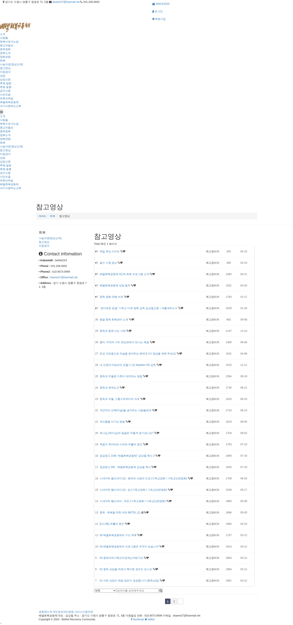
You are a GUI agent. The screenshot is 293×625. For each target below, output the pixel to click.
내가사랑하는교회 (10, 105)
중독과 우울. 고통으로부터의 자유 (120, 398)
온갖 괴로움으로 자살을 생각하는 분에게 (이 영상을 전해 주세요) (138, 353)
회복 (2, 60)
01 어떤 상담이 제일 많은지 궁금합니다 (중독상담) (130, 580)
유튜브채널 (6, 98)
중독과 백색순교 (110, 387)
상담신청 (5, 79)
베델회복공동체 (9, 102)
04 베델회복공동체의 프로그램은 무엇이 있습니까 (129, 546)
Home (42, 216)
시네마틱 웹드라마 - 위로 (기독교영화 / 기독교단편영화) (133, 501)
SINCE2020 (161, 3)
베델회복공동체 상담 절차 (115, 285)
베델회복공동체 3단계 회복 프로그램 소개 (125, 274)
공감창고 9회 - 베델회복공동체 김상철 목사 (126, 467)
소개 (2, 34)
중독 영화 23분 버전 (112, 296)
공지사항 (5, 90)
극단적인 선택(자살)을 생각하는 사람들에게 (126, 410)
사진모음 (5, 94)
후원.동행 (5, 87)
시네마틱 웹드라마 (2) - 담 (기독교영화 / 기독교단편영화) (134, 489)
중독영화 (5, 49)
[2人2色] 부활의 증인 (112, 523)
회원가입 (159, 18)
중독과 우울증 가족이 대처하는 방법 (121, 376)
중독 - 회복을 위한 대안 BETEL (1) (120, 512)
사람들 (4, 37)
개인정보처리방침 (63, 611)
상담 (2, 75)
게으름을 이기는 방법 (113, 421)
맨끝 (180, 601)
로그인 (157, 11)
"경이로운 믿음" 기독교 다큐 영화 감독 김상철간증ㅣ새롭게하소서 (139, 308)
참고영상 (5, 68)
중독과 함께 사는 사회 (113, 330)
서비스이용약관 (84, 611)
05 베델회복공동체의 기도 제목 (118, 535)
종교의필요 (6, 45)
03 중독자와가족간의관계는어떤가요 (122, 557)
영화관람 (5, 56)
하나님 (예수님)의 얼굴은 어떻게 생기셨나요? (127, 433)
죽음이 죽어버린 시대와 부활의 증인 (121, 444)
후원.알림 (5, 83)
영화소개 (5, 52)
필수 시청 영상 (109, 262)
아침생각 (5, 71)
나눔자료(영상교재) (11, 64)
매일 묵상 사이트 (110, 251)
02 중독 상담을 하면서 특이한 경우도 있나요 (126, 569)
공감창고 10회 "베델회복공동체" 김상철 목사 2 (127, 455)
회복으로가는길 (9, 41)
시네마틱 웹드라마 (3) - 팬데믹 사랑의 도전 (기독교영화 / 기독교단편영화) (144, 478)
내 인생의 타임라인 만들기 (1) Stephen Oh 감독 (128, 364)
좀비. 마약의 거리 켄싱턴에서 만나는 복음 (125, 342)
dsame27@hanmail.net (66, 1)
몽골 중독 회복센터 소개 (114, 319)
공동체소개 (45, 611)
